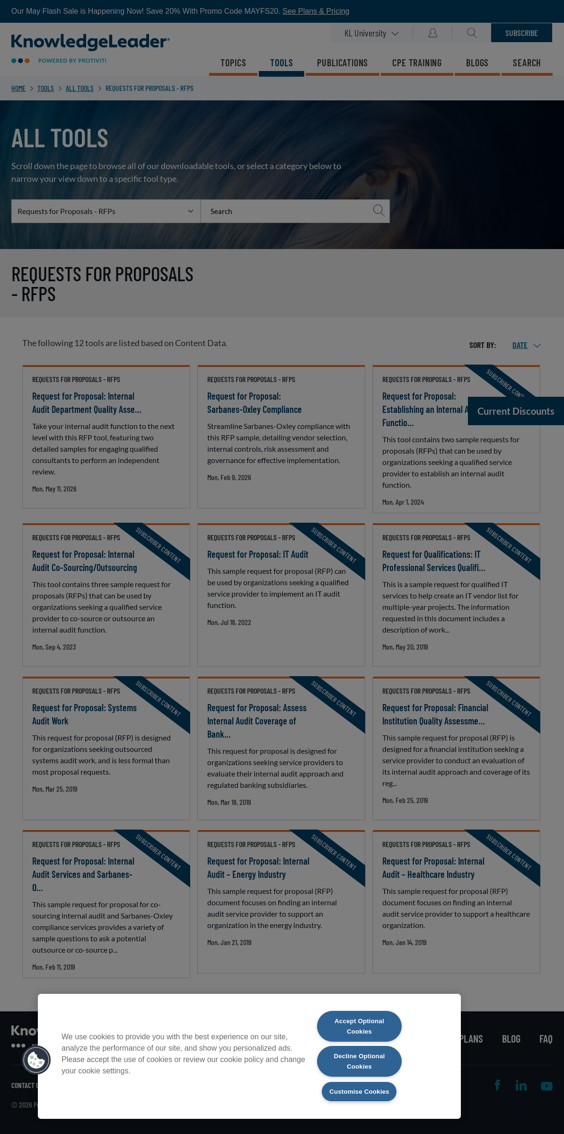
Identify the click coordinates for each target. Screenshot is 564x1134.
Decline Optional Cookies (359, 1059)
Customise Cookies (359, 1091)
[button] (36, 1058)
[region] (249, 1054)
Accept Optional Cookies (359, 1023)
